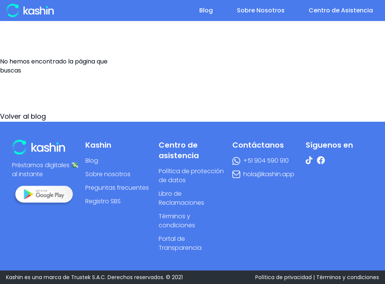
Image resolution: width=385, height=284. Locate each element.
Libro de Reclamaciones (181, 198)
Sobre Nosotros (261, 10)
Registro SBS (103, 201)
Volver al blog (23, 116)
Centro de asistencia (179, 150)
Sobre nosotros (107, 174)
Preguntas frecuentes (117, 187)
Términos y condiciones (177, 221)
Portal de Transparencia (180, 243)
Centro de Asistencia (341, 10)
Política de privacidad (283, 277)
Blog (206, 10)
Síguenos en (329, 145)
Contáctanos (258, 145)
